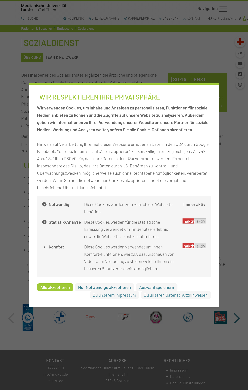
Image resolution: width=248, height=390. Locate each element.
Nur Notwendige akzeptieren (104, 287)
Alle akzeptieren (55, 287)
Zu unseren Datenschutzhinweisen (176, 294)
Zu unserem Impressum (114, 294)
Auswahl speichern (156, 287)
